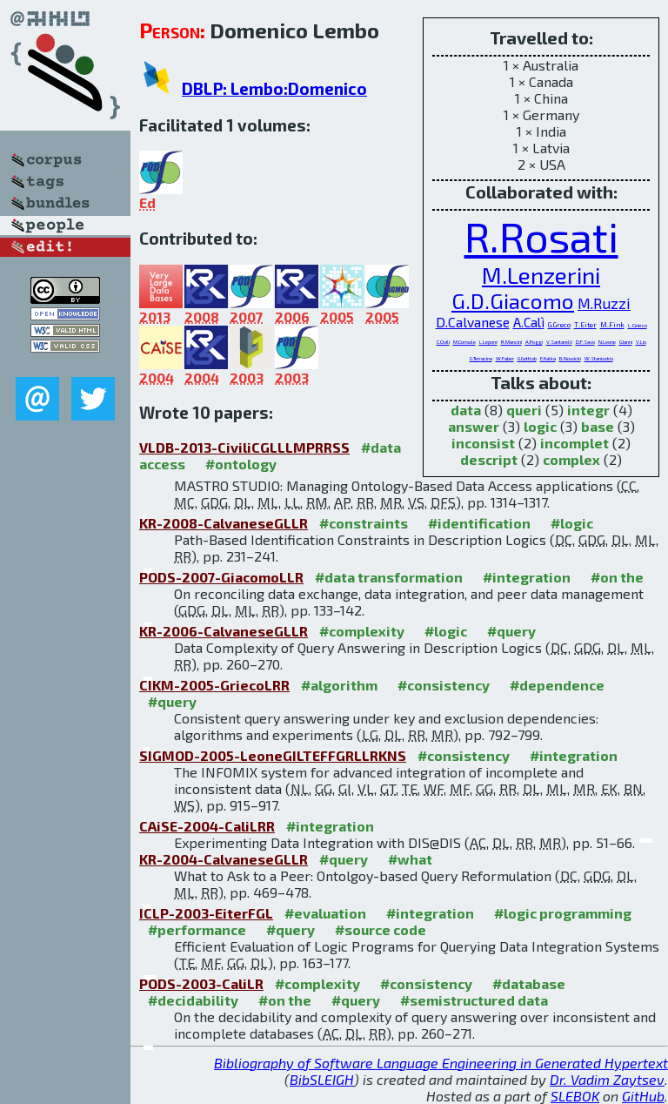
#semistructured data (474, 1000)
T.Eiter (585, 324)
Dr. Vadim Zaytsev (607, 1079)
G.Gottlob (527, 358)
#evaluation (325, 913)
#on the (617, 577)
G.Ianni (625, 342)
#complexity (361, 631)
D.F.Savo (585, 342)
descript (489, 459)
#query (511, 631)
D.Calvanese (473, 321)
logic (540, 426)
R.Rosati (541, 236)
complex (571, 459)
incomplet (574, 442)
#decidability (193, 1000)
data (466, 409)
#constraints (363, 523)
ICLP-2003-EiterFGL (206, 913)
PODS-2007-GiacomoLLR (221, 577)
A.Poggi (534, 342)
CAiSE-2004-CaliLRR (207, 826)
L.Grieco (637, 324)
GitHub (643, 1095)
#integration (527, 577)
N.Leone (607, 342)
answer (473, 426)
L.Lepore (488, 342)
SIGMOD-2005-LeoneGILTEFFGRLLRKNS (272, 755)
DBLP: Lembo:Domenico (274, 88)
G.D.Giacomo (512, 300)
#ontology (241, 463)
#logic (572, 523)
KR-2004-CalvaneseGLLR (223, 859)
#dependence (557, 685)
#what (410, 859)
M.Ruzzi (604, 303)
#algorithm (339, 685)
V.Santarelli (559, 342)
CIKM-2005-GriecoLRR (214, 685)
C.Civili (443, 342)
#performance (197, 929)
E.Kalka (548, 358)
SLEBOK (575, 1095)
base (597, 426)
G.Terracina (481, 358)
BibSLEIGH (322, 1079)
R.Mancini (511, 342)
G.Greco (559, 324)
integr (588, 409)
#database (528, 983)
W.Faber (505, 358)
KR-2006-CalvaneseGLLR (223, 631)
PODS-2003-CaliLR (201, 983)
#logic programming (562, 913)
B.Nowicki (570, 358)
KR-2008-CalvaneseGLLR (223, 523)
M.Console (464, 342)
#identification (479, 523)
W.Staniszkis (598, 358)
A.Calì (528, 322)
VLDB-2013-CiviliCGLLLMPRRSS (244, 447)
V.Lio (641, 342)
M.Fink (612, 324)
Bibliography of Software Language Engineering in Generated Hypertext (441, 1062)
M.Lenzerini (541, 274)
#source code (380, 929)
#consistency (443, 685)
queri (524, 409)
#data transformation (389, 577)
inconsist (483, 442)
